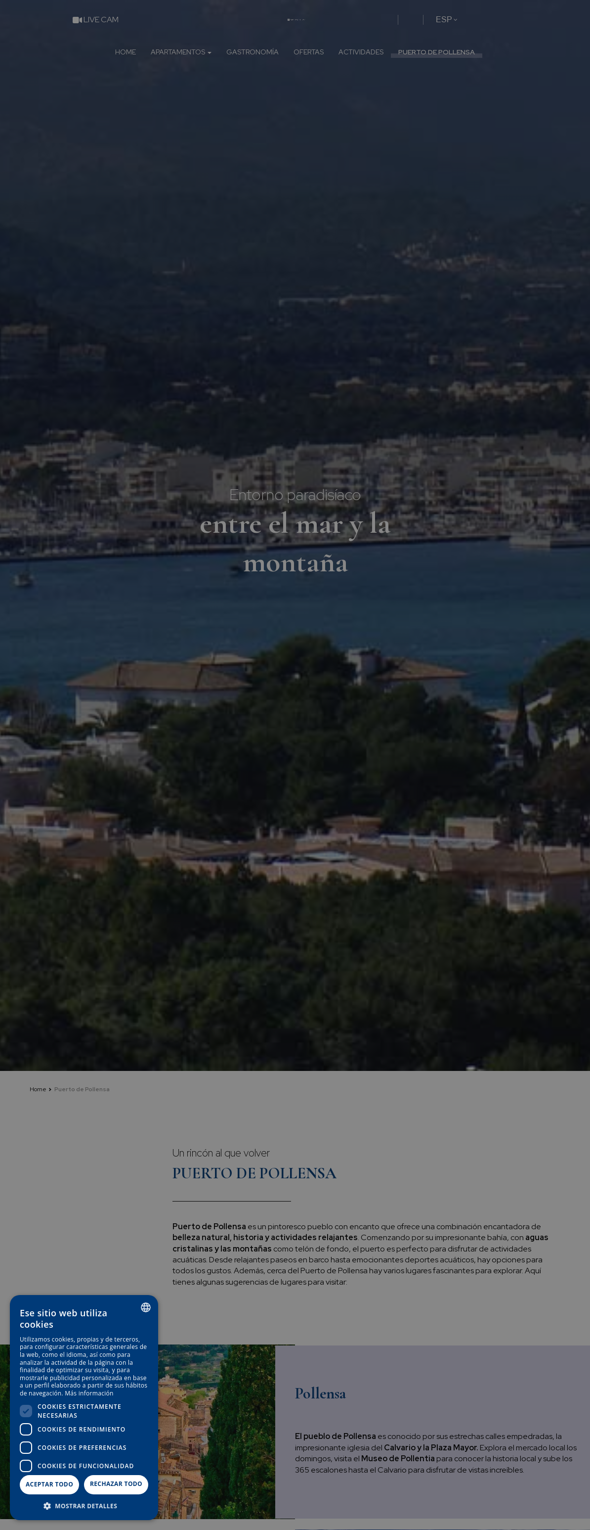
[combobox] (146, 1307)
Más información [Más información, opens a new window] (89, 1393)
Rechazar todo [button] (116, 1484)
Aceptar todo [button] (49, 1484)
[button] (84, 1505)
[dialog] (84, 1407)
